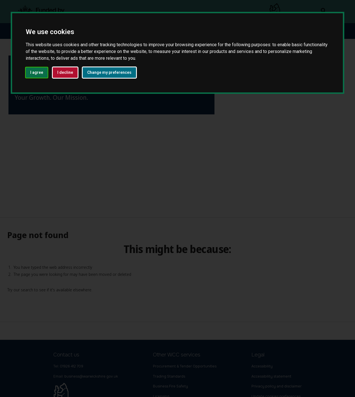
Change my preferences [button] (109, 72)
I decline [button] (65, 72)
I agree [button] (36, 72)
